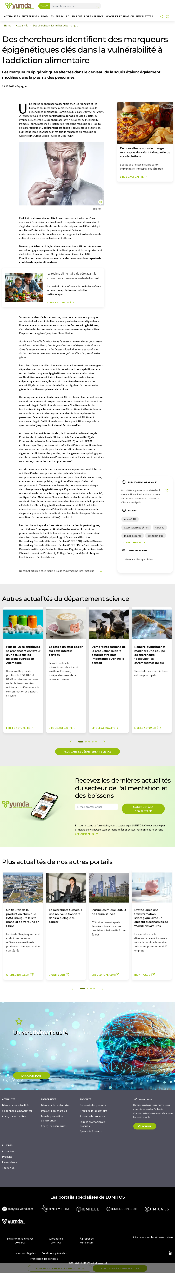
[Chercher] (97, 6)
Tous (43, 6)
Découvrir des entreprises (56, 1105)
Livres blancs (9, 1162)
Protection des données (44, 1258)
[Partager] (161, 17)
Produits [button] (47, 16)
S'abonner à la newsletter (143, 809)
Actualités (8, 1151)
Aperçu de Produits (91, 1131)
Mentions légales (26, 1253)
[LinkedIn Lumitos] (170, 1253)
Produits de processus (92, 1116)
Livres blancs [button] (93, 16)
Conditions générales (54, 1253)
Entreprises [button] (30, 16)
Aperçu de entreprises (53, 1126)
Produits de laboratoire (93, 1110)
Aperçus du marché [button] (69, 16)
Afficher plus (133, 542)
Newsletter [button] (144, 16)
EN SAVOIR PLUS (31, 1075)
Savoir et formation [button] (119, 16)
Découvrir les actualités (15, 1105)
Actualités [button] (12, 16)
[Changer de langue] (167, 17)
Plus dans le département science (87, 751)
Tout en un (8, 1167)
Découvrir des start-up (54, 1110)
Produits (7, 1156)
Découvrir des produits (93, 1105)
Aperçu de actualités (14, 1116)
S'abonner (145, 1126)
